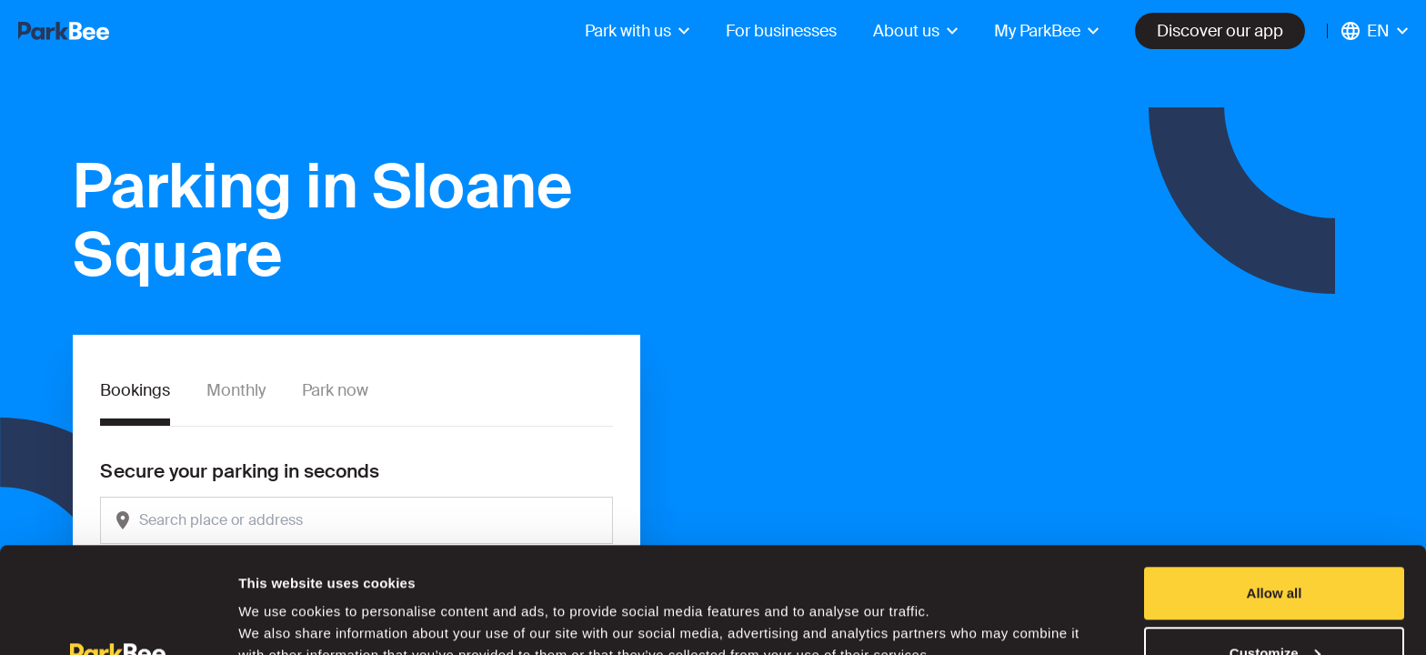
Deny (1274, 606)
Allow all (1274, 487)
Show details (280, 599)
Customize (1275, 547)
